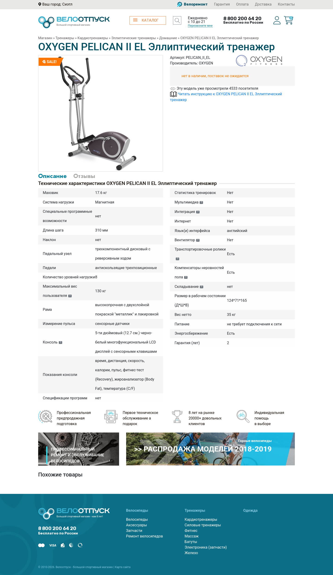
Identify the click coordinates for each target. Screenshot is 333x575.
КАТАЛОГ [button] (145, 20)
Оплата (242, 4)
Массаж (191, 536)
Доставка (263, 4)
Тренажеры (65, 38)
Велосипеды (137, 519)
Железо (191, 553)
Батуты (191, 542)
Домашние (168, 38)
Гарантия (222, 4)
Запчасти (134, 530)
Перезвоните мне (200, 25)
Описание (52, 176)
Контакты (286, 4)
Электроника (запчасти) (206, 547)
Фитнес (191, 530)
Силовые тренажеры (203, 525)
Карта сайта (123, 567)
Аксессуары (136, 525)
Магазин (45, 38)
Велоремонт (192, 4)
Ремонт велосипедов (144, 536)
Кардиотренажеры (92, 38)
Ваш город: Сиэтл (57, 4)
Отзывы (84, 176)
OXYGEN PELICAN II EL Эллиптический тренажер (219, 38)
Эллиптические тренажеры (133, 38)
